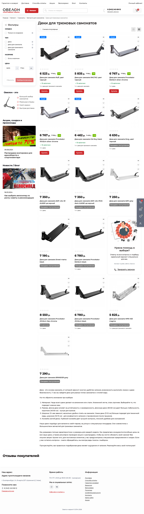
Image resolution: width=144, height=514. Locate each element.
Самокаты (21, 18)
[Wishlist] (68, 41)
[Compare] (68, 45)
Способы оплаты (39, 3)
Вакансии (88, 485)
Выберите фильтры (24, 80)
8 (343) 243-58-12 (114, 9)
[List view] (133, 29)
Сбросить (10, 80)
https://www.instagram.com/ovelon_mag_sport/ (51, 487)
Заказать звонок (113, 12)
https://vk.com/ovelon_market (57, 487)
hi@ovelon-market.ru (56, 492)
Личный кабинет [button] (135, 3)
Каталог (13, 18)
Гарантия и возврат (10, 3)
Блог (74, 3)
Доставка (25, 3)
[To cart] (44, 91)
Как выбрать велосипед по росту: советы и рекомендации (19, 197)
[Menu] (31, 10)
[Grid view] (139, 29)
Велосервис (63, 3)
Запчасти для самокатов (35, 18)
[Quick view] (68, 37)
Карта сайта (89, 498)
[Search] (45, 10)
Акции (52, 3)
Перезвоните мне (8, 491)
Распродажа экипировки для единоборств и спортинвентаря (18, 155)
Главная (5, 18)
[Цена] (10, 68)
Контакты (83, 3)
